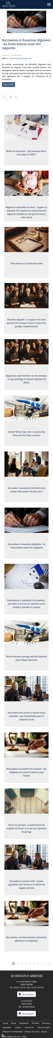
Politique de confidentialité (13, 1032)
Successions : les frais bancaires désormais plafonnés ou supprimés (26, 939)
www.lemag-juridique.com (20, 58)
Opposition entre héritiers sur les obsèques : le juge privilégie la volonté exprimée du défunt (26, 379)
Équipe (13, 1023)
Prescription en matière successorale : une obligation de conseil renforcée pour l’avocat (26, 772)
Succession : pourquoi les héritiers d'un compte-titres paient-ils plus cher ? (26, 490)
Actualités (35, 1023)
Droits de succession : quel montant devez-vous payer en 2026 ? (26, 153)
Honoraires (46, 1023)
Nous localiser (28, 994)
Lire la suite (9, 84)
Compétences (24, 1023)
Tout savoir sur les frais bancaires (26, 263)
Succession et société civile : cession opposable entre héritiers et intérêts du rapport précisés (26, 885)
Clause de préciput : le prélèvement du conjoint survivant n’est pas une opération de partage (26, 828)
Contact (18, 1027)
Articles (44, 1032)
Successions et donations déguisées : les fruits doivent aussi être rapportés (26, 546)
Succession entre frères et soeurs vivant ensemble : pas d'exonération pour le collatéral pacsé (26, 716)
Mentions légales (44, 1027)
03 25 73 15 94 (19, 987)
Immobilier (7, 1027)
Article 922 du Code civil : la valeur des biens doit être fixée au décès (26, 434)
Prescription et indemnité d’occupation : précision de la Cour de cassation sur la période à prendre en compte (26, 604)
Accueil (5, 1023)
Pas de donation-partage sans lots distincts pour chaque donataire (26, 658)
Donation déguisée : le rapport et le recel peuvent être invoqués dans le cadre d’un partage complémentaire (26, 323)
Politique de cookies (32, 1032)
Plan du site (29, 1027)
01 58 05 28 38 (28, 1007)
